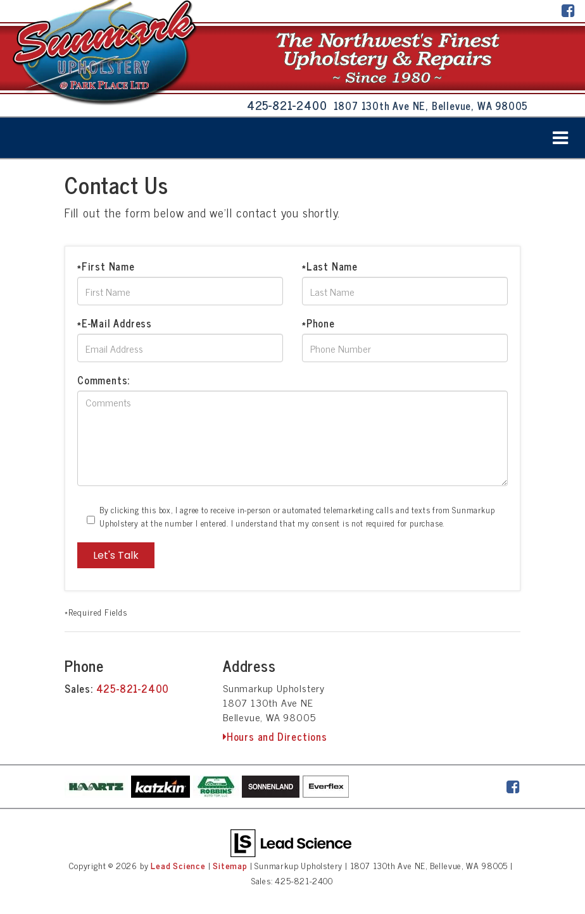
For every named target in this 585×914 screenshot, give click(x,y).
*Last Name (330, 266)
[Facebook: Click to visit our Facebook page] (569, 11)
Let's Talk (116, 555)
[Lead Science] (290, 842)
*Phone (318, 323)
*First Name (106, 266)
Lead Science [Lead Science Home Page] (178, 865)
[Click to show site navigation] (560, 138)
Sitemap (230, 865)
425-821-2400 (133, 688)
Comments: (103, 379)
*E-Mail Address (114, 323)
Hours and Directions (275, 736)
